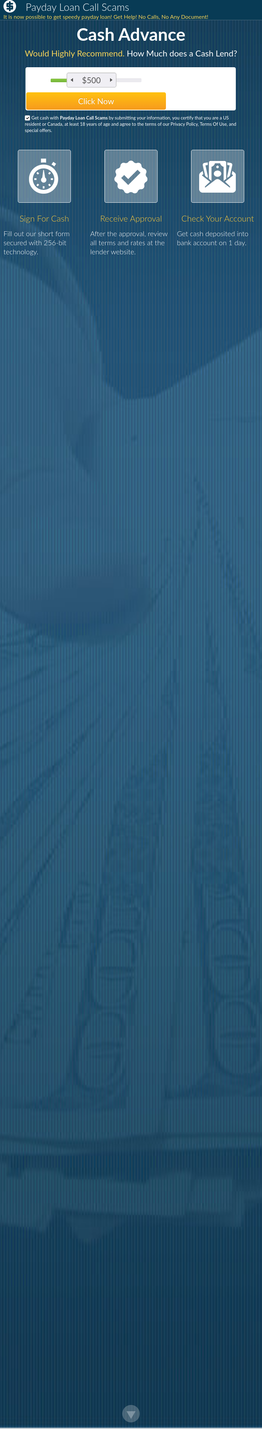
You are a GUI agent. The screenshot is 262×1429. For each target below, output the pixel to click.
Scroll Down (131, 1413)
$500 (91, 80)
